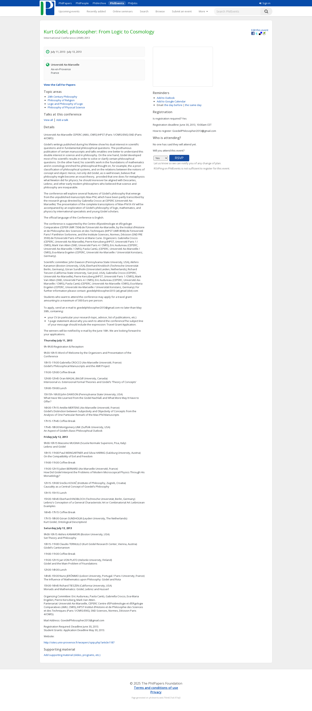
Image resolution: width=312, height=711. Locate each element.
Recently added (96, 11)
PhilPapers (65, 3)
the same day (193, 105)
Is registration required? (167, 118)
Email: (160, 105)
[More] (203, 11)
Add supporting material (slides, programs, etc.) (72, 655)
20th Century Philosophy (62, 96)
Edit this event (259, 30)
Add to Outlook (166, 98)
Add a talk (62, 120)
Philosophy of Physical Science (66, 107)
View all (48, 120)
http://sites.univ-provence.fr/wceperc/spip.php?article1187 (79, 642)
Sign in (264, 3)
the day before (173, 105)
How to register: (162, 131)
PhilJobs (132, 3)
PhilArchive (99, 3)
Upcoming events (69, 11)
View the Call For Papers (59, 84)
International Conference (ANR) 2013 (67, 38)
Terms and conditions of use (156, 688)
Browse (160, 11)
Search (144, 11)
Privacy (156, 692)
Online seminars (123, 11)
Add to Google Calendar (171, 101)
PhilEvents (117, 3)
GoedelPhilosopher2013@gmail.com (82, 620)
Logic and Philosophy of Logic (65, 104)
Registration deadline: (166, 124)
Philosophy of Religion (61, 100)
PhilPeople (82, 3)
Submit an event (182, 11)
